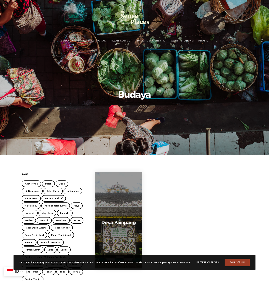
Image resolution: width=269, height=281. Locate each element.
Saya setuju (237, 262)
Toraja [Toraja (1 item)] (76, 271)
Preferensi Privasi (207, 262)
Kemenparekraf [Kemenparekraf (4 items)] (54, 198)
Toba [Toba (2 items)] (62, 271)
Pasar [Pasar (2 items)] (77, 220)
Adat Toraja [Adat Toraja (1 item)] (31, 183)
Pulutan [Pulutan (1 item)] (29, 242)
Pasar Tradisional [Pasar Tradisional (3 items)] (61, 235)
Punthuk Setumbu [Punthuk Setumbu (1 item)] (50, 242)
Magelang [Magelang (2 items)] (47, 213)
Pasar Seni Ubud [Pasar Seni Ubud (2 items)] (34, 235)
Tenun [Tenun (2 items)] (48, 271)
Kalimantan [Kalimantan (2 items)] (73, 191)
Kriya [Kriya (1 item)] (76, 205)
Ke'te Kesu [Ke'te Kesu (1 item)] (31, 198)
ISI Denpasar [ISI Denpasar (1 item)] (32, 191)
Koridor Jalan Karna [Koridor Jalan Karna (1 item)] (56, 205)
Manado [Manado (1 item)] (64, 213)
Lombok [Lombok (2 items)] (29, 213)
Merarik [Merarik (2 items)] (44, 220)
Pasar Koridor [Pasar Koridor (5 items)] (62, 227)
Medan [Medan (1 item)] (29, 220)
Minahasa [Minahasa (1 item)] (61, 220)
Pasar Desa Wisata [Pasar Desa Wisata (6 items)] (36, 227)
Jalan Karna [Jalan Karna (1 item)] (53, 191)
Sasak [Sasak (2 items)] (64, 249)
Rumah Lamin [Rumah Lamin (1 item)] (32, 249)
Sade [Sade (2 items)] (50, 249)
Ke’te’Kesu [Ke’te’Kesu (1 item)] (31, 205)
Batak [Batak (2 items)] (48, 183)
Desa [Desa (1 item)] (62, 183)
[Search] (259, 41)
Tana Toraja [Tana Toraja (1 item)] (31, 271)
